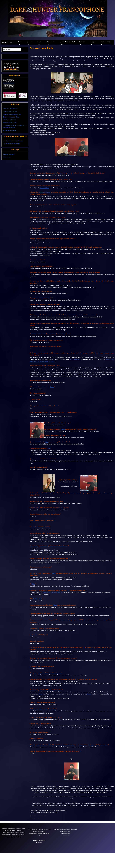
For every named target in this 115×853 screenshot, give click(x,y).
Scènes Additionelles (9, 130)
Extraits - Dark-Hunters (10, 111)
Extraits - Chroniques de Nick (12, 114)
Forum (12, 42)
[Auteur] (19, 44)
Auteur (20, 42)
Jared (35, 598)
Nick (47, 442)
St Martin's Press (46, 833)
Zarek (63, 429)
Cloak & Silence (44, 188)
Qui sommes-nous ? (9, 154)
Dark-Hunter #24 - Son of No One (52, 592)
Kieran (40, 694)
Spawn (52, 387)
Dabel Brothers (40, 833)
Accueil (4, 42)
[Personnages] (48, 44)
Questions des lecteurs (10, 108)
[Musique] (80, 44)
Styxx (48, 192)
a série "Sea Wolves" (75, 359)
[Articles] (28, 44)
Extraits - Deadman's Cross (11, 117)
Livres (40, 42)
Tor (37, 835)
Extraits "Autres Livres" (10, 122)
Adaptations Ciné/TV (67, 42)
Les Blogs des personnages (11, 144)
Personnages (51, 42)
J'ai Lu (40, 835)
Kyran (89, 694)
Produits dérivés (105, 42)
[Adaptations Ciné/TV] (61, 44)
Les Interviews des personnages (13, 141)
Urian (33, 584)
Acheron (42, 192)
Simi (49, 448)
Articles (30, 42)
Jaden (40, 598)
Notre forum (6, 157)
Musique (82, 42)
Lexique (92, 42)
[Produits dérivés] (101, 44)
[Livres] (39, 44)
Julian (55, 605)
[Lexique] (91, 44)
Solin (53, 573)
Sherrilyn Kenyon (32, 833)
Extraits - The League (9, 120)
